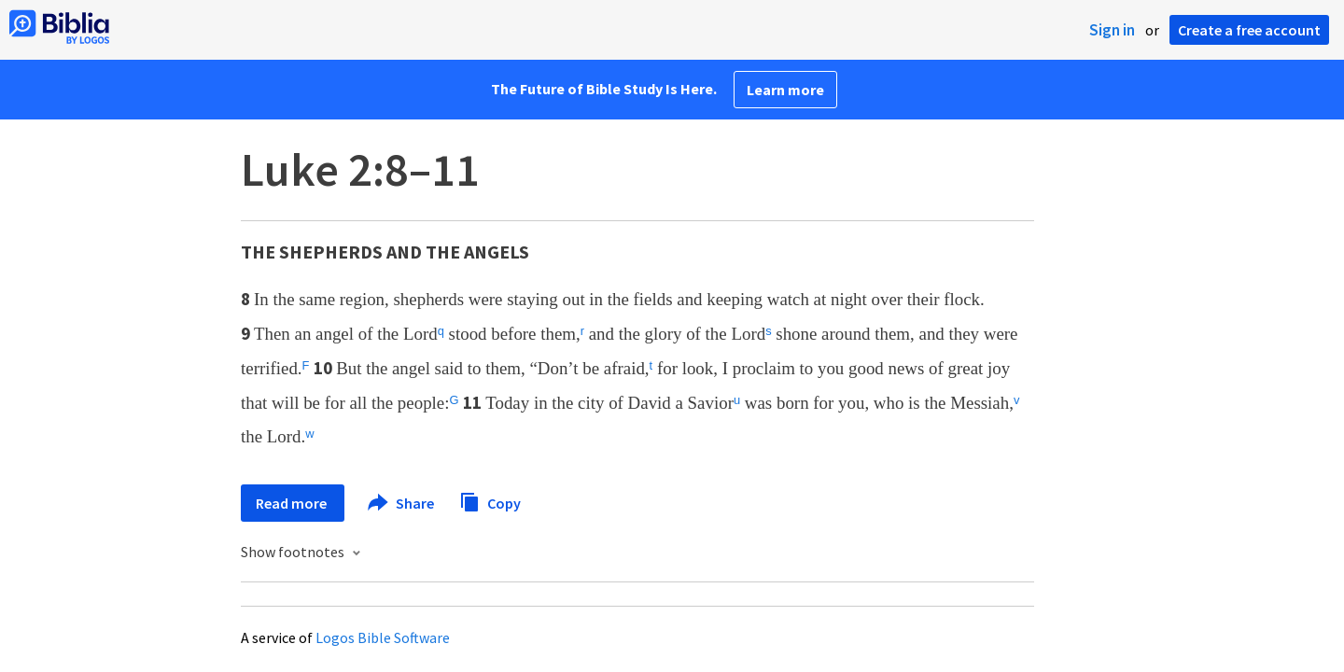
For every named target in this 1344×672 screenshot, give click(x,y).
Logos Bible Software (382, 637)
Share (402, 503)
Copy (490, 501)
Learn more (785, 89)
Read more (292, 503)
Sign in (1112, 30)
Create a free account (1249, 30)
